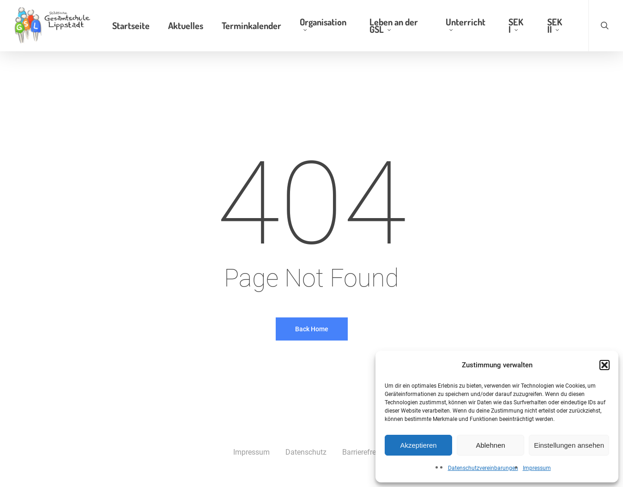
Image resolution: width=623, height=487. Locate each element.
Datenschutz (306, 452)
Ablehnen (490, 445)
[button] (604, 365)
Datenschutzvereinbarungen (483, 468)
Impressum (537, 468)
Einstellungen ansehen (569, 445)
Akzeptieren (418, 445)
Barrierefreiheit (366, 452)
